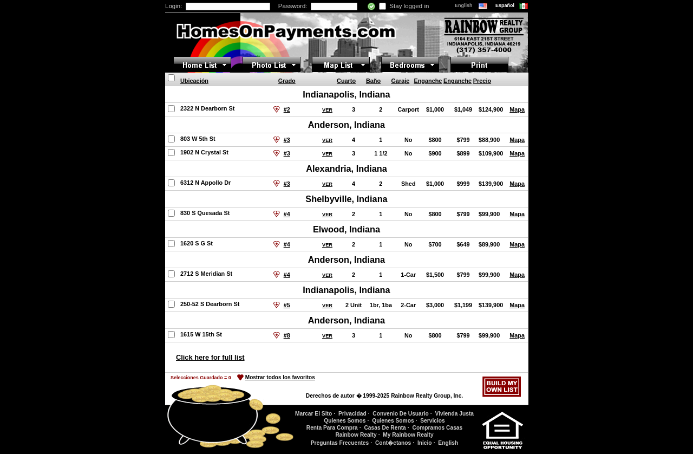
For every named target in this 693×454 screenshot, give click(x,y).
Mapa (517, 109)
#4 (287, 214)
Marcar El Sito (313, 414)
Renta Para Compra (332, 428)
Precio (482, 80)
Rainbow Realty (355, 435)
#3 (287, 140)
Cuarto (346, 80)
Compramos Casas (438, 428)
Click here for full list (210, 357)
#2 (287, 109)
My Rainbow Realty (408, 435)
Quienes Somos (344, 421)
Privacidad (352, 414)
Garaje (400, 80)
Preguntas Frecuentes (340, 443)
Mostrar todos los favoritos (280, 377)
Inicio (424, 443)
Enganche (428, 80)
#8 (287, 335)
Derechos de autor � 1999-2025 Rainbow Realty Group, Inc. (384, 396)
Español (505, 5)
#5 (287, 305)
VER (327, 110)
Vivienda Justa (454, 414)
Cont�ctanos (393, 443)
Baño (373, 80)
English (464, 5)
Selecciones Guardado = (201, 377)
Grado (287, 80)
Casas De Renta (385, 428)
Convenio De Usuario (400, 414)
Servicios (432, 421)
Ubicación (194, 80)
